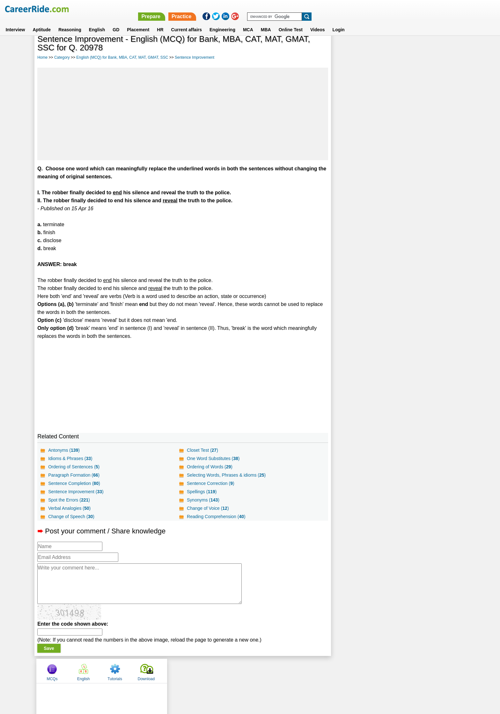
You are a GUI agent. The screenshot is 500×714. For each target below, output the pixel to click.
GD (116, 22)
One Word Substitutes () (213, 458)
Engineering (222, 22)
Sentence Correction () (210, 483)
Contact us (217, 670)
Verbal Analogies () (69, 508)
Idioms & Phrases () (70, 458)
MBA (266, 22)
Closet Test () (202, 450)
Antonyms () (64, 450)
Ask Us (273, 670)
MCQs (348, 49)
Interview (15, 22)
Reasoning (69, 22)
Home (42, 57)
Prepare (334, 8)
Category (62, 57)
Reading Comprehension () (216, 516)
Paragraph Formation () (73, 475)
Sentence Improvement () (76, 491)
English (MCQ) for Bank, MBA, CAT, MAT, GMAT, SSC (122, 57)
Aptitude (42, 22)
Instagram (320, 670)
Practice (365, 8)
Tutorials (411, 49)
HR (160, 22)
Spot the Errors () (69, 499)
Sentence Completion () (74, 483)
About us (192, 670)
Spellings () (202, 491)
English (97, 22)
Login (339, 22)
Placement (138, 22)
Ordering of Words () (209, 466)
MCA (248, 22)
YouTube (295, 670)
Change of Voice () (208, 508)
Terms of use (247, 670)
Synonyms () (203, 499)
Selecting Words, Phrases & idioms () (226, 475)
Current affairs (186, 22)
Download (442, 49)
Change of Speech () (71, 516)
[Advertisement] (182, 114)
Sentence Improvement (194, 57)
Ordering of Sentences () (73, 466)
